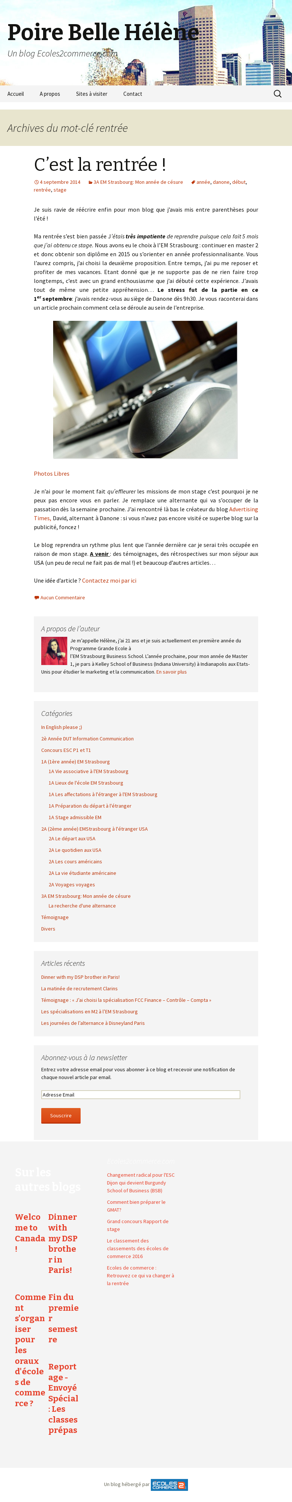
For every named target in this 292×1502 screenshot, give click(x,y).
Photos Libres (51, 473)
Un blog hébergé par (127, 1484)
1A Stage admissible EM (75, 817)
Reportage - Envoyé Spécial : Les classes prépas (63, 1399)
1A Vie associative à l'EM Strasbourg (89, 771)
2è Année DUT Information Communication (87, 738)
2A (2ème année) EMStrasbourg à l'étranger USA (94, 828)
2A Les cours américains (75, 861)
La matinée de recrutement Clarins (79, 988)
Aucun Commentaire (62, 597)
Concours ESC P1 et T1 (66, 750)
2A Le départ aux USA (72, 838)
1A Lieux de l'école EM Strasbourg (86, 782)
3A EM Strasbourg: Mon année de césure (138, 182)
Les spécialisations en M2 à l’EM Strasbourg (89, 1011)
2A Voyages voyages (72, 884)
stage (59, 189)
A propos (50, 93)
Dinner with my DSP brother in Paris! (80, 977)
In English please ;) (61, 727)
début (239, 182)
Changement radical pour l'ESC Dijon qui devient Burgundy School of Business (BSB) (141, 1183)
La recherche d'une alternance (82, 905)
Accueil (15, 93)
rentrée (42, 189)
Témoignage (55, 917)
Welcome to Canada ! (30, 1233)
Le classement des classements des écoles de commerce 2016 (138, 1248)
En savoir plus (171, 671)
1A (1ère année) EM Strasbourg (75, 761)
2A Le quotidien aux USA (75, 850)
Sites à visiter (91, 93)
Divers (48, 928)
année (203, 182)
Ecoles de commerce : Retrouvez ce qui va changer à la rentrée (140, 1275)
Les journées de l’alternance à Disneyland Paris (93, 1023)
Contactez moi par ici (109, 580)
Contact (132, 93)
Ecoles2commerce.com (141, 1161)
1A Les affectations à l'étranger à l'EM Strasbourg (103, 794)
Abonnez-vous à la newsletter (84, 1057)
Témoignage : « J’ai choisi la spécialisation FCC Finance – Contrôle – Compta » (126, 1000)
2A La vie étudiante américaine (82, 873)
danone (221, 182)
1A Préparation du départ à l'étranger (90, 805)
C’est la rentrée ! (100, 165)
